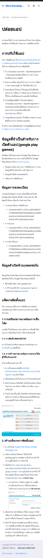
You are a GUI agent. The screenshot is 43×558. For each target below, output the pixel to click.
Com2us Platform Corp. (25, 545)
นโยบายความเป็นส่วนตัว (26, 548)
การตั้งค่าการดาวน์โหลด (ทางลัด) (15, 129)
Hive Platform (21, 553)
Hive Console (8, 553)
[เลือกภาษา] (33, 5)
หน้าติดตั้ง (6, 348)
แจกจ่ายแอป (24, 162)
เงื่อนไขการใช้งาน (8, 548)
